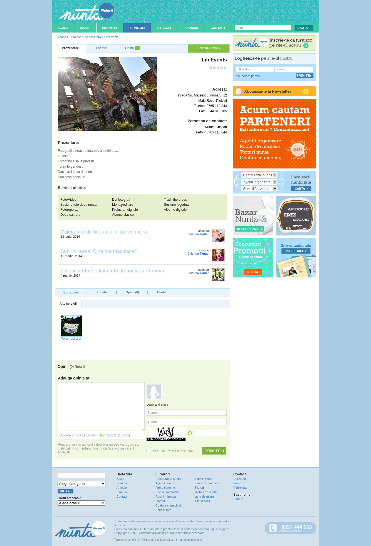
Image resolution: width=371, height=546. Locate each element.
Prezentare (71, 292)
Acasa (63, 27)
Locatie (102, 292)
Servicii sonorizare (206, 483)
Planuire (191, 27)
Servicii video (203, 478)
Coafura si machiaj (168, 505)
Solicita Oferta (208, 48)
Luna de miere (204, 496)
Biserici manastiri (167, 492)
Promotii (109, 27)
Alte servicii (68, 303)
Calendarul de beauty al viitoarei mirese (105, 232)
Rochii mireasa (165, 496)
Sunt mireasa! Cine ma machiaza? (99, 251)
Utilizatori (239, 478)
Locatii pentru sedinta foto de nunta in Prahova (112, 271)
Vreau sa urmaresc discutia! (170, 451)
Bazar (85, 27)
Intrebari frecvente (190, 539)
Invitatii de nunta (205, 492)
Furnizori (136, 27)
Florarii (160, 501)
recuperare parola (248, 76)
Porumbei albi (71, 339)
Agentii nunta (164, 483)
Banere (238, 499)
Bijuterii (199, 487)
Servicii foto (93, 37)
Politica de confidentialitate (158, 539)
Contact (218, 27)
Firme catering (165, 487)
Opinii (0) (132, 292)
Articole (164, 27)
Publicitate (240, 487)
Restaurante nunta (168, 478)
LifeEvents (111, 37)
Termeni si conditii (125, 539)
